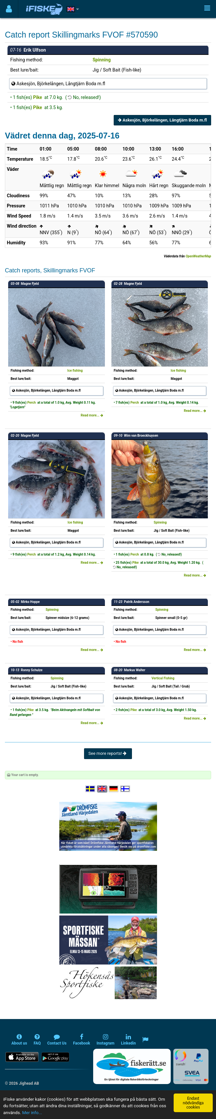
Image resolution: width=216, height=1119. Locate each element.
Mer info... (32, 1112)
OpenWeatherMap (198, 256)
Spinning (101, 59)
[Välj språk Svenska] (90, 789)
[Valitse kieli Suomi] (125, 789)
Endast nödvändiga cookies (193, 1102)
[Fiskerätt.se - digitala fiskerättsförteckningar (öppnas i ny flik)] (132, 1066)
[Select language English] (102, 789)
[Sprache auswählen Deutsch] (114, 789)
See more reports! (107, 753)
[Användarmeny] (9, 9)
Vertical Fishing (162, 678)
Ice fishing (75, 370)
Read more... (92, 415)
